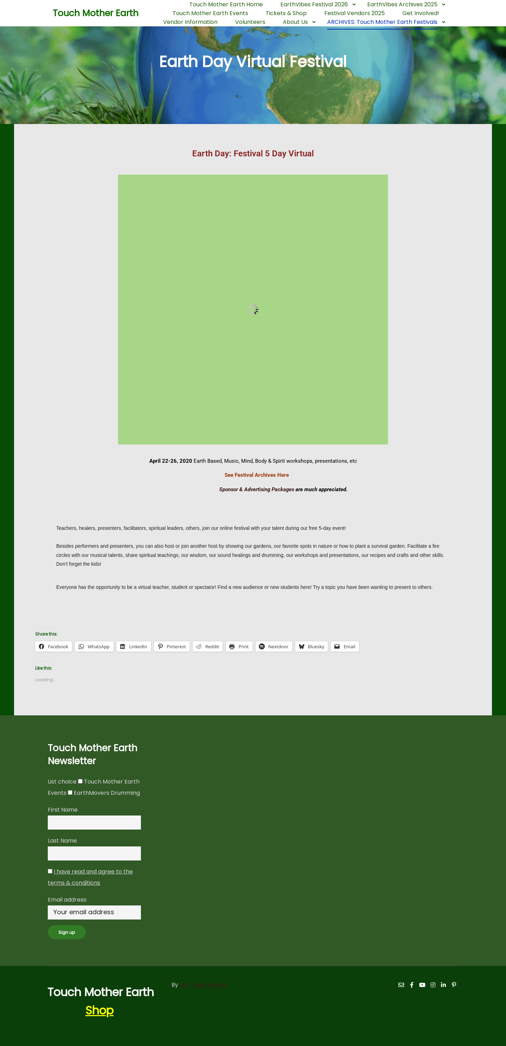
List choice (62, 782)
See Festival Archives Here (257, 475)
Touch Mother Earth (88, 13)
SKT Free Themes (204, 985)
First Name (63, 810)
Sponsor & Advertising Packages (225, 489)
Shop (99, 1010)
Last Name (62, 841)
